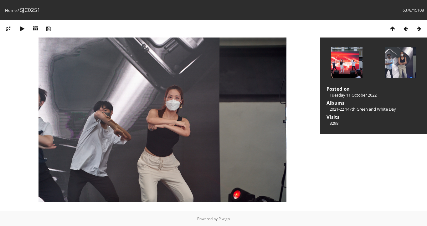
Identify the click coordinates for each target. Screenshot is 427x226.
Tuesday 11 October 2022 (353, 95)
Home (11, 10)
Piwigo (224, 218)
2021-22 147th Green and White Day (363, 109)
